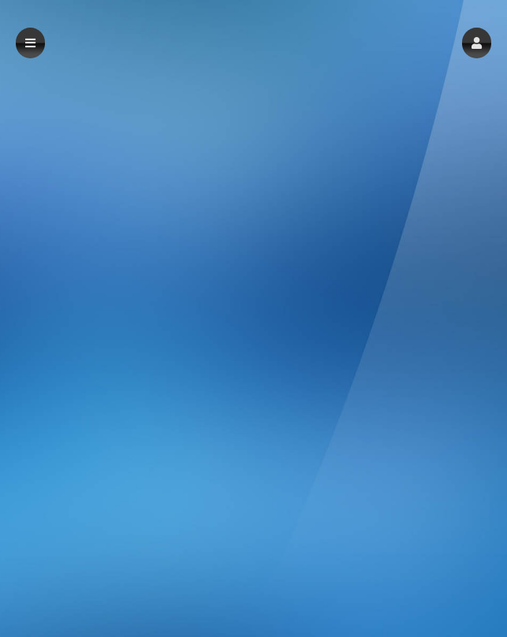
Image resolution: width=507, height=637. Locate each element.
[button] (476, 43)
